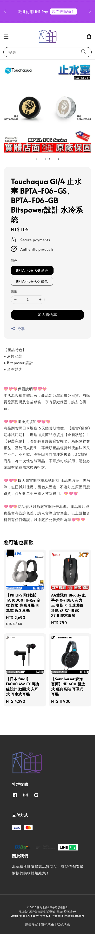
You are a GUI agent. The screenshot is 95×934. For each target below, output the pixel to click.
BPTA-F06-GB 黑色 (32, 270)
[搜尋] (83, 52)
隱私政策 (47, 924)
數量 (14, 291)
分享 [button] (18, 328)
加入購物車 (47, 314)
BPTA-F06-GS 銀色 (32, 281)
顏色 (14, 260)
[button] (6, 36)
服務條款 (31, 924)
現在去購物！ (63, 11)
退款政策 (63, 924)
